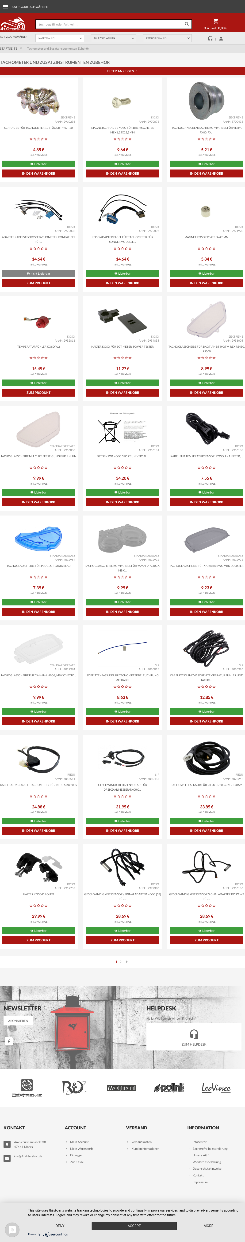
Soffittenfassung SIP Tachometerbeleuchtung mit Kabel (123, 678)
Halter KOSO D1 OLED (38, 894)
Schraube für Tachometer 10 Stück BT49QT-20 (38, 127)
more (208, 1226)
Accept (134, 1226)
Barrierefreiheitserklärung (207, 1148)
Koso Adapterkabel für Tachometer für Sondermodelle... (122, 239)
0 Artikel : (215, 25)
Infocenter (197, 1142)
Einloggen (74, 1155)
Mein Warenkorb (79, 1148)
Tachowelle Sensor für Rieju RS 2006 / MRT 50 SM (206, 785)
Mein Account (77, 1142)
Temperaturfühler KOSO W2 (38, 346)
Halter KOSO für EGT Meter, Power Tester (122, 346)
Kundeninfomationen (142, 1148)
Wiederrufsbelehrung (204, 1162)
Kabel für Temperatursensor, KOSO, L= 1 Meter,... (206, 456)
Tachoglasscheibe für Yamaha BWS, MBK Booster (206, 566)
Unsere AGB (198, 1155)
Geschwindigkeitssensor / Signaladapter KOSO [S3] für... (122, 896)
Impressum (197, 1182)
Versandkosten (139, 1142)
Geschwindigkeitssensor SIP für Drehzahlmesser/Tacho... (122, 787)
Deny (60, 1226)
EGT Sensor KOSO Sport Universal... (122, 456)
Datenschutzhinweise (204, 1168)
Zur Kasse (74, 1162)
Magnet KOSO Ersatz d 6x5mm (206, 237)
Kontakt (195, 1175)
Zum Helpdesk (194, 1036)
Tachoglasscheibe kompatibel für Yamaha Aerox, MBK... (122, 568)
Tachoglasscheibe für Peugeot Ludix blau (39, 566)
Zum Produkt (38, 283)
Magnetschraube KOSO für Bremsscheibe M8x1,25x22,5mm (122, 130)
